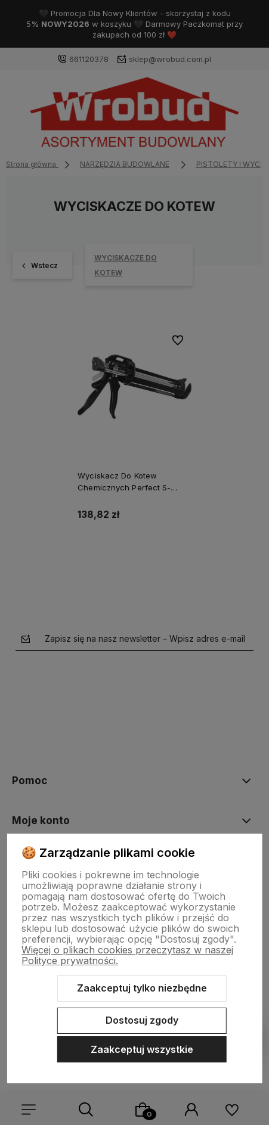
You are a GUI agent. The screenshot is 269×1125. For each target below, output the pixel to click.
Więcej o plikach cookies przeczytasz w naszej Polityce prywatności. (127, 955)
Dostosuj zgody (142, 1020)
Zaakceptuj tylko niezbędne (142, 988)
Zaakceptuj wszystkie (142, 1049)
